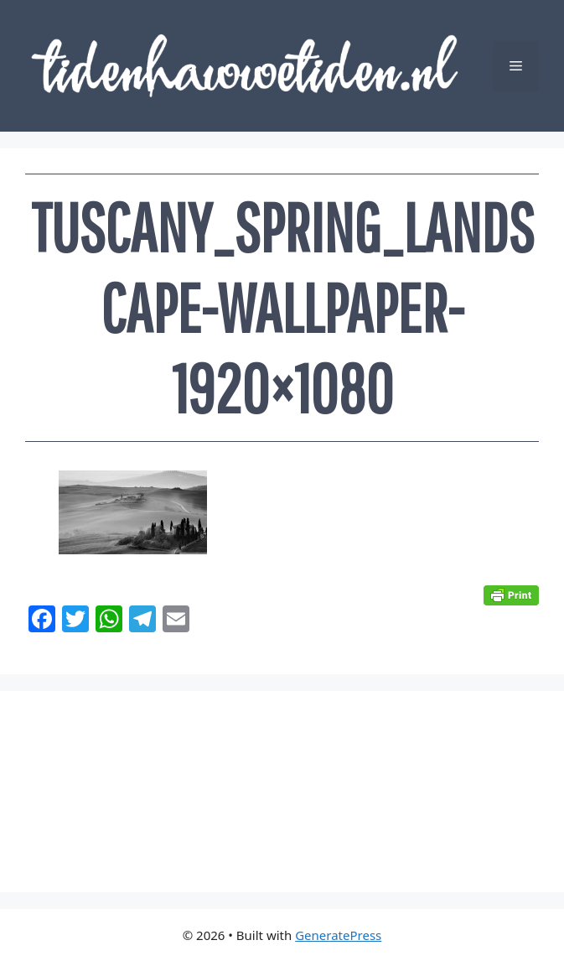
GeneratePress (338, 935)
